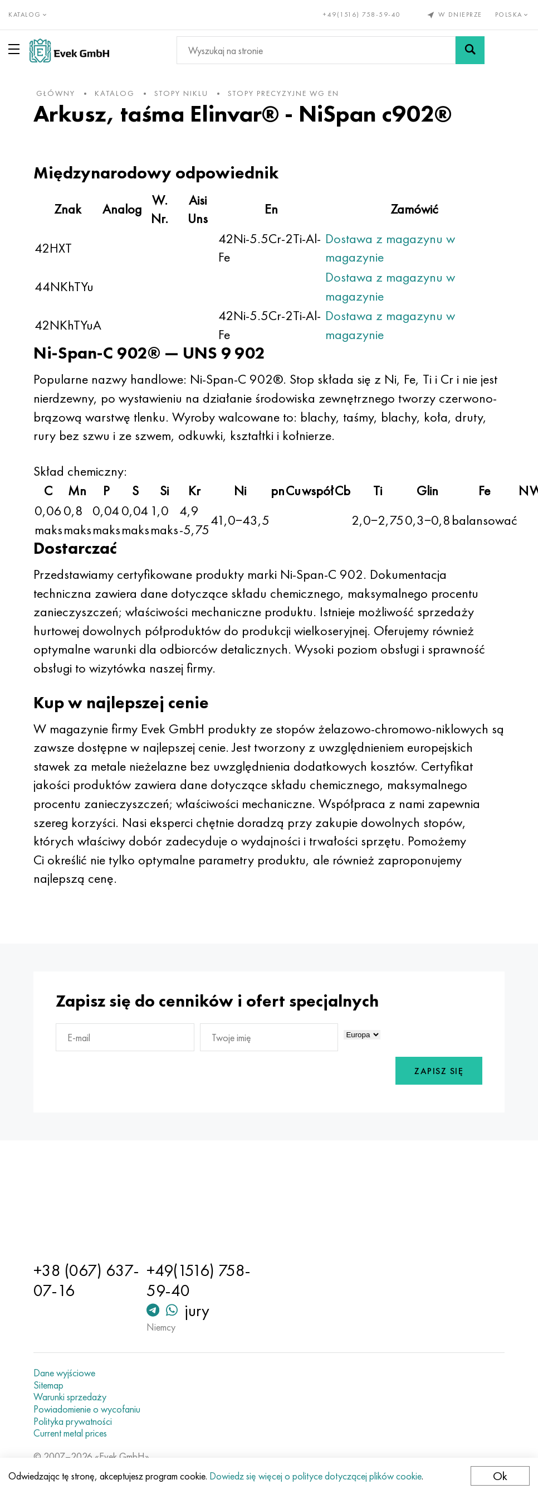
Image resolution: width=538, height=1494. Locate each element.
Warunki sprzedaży (69, 1397)
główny (55, 93)
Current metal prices (70, 1433)
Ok (500, 1476)
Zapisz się (438, 1071)
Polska (512, 14)
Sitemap (48, 1385)
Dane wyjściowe (64, 1373)
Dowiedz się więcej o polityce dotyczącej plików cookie (315, 1475)
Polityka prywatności (72, 1421)
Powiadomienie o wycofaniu (86, 1409)
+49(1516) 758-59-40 (362, 14)
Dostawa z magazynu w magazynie (390, 248)
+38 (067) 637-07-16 (86, 1280)
